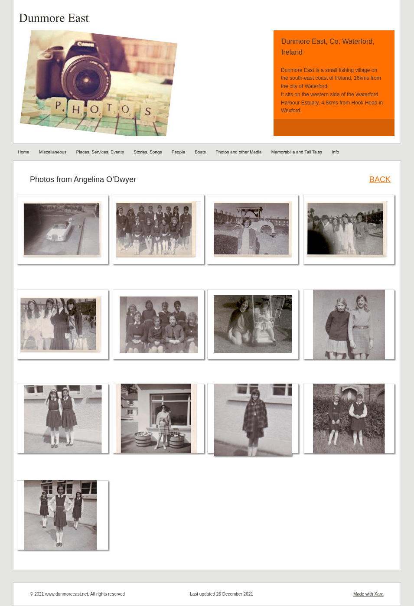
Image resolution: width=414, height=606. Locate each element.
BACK (380, 179)
